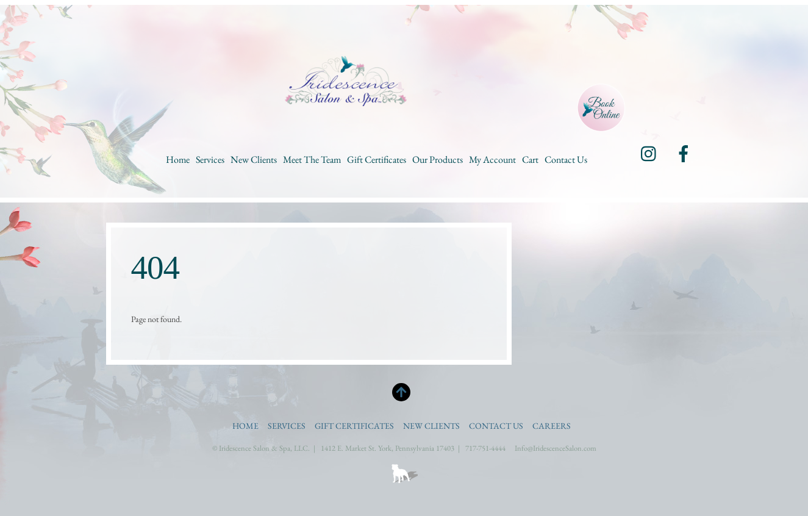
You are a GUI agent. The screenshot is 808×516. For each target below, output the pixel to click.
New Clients (254, 159)
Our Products (437, 159)
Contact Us (566, 159)
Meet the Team (312, 159)
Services (210, 159)
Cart (530, 159)
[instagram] (649, 152)
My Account (492, 159)
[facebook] (683, 152)
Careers (551, 425)
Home (178, 159)
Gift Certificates (376, 159)
